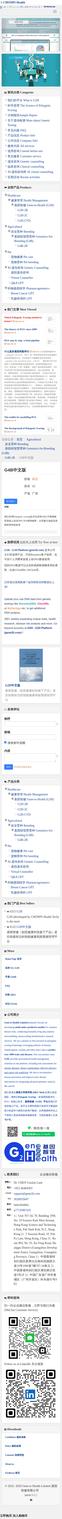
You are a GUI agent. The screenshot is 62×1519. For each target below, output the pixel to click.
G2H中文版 (12, 685)
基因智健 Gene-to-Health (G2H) (34, 205)
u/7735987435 (22, 1210)
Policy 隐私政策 (13, 1446)
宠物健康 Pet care (22, 257)
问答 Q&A (10, 995)
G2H (19, 911)
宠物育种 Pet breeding (25, 262)
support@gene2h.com (27, 1193)
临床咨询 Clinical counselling (26, 166)
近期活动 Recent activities (24, 177)
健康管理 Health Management (29, 200)
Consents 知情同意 (14, 1455)
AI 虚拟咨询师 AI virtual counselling (30, 172)
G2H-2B (23, 210)
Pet (9, 252)
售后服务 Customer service (24, 156)
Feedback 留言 (12, 1473)
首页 (19, 439)
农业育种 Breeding (22, 231)
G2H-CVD (24, 220)
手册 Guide (10, 977)
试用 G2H (18, 22)
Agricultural (15, 226)
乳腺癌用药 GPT (21, 298)
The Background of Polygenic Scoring (24, 428)
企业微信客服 (49, 1174)
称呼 (7, 719)
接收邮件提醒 (14, 742)
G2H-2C (23, 215)
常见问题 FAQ (17, 130)
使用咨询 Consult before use (25, 151)
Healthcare (14, 195)
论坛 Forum (11, 1004)
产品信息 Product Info (21, 135)
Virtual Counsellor (22, 277)
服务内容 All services (21, 146)
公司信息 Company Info (23, 140)
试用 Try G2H (12, 968)
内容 (7, 751)
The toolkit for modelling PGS (20, 417)
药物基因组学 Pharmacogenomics (28, 288)
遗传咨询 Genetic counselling (26, 161)
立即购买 (6, 1515)
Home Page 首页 (13, 959)
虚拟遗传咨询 (20, 272)
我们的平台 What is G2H (23, 100)
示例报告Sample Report (22, 115)
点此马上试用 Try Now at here (39, 542)
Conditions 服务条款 (15, 1437)
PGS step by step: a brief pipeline (22, 340)
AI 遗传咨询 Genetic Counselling (28, 267)
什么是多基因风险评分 (16, 351)
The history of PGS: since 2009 (20, 329)
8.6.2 (20, 1495)
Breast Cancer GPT (22, 293)
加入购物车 (20, 1515)
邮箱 (7, 732)
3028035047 (21, 1199)
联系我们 (10, 501)
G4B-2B (23, 246)
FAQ (7, 986)
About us (9, 1464)
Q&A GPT (17, 283)
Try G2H (18, 57)
